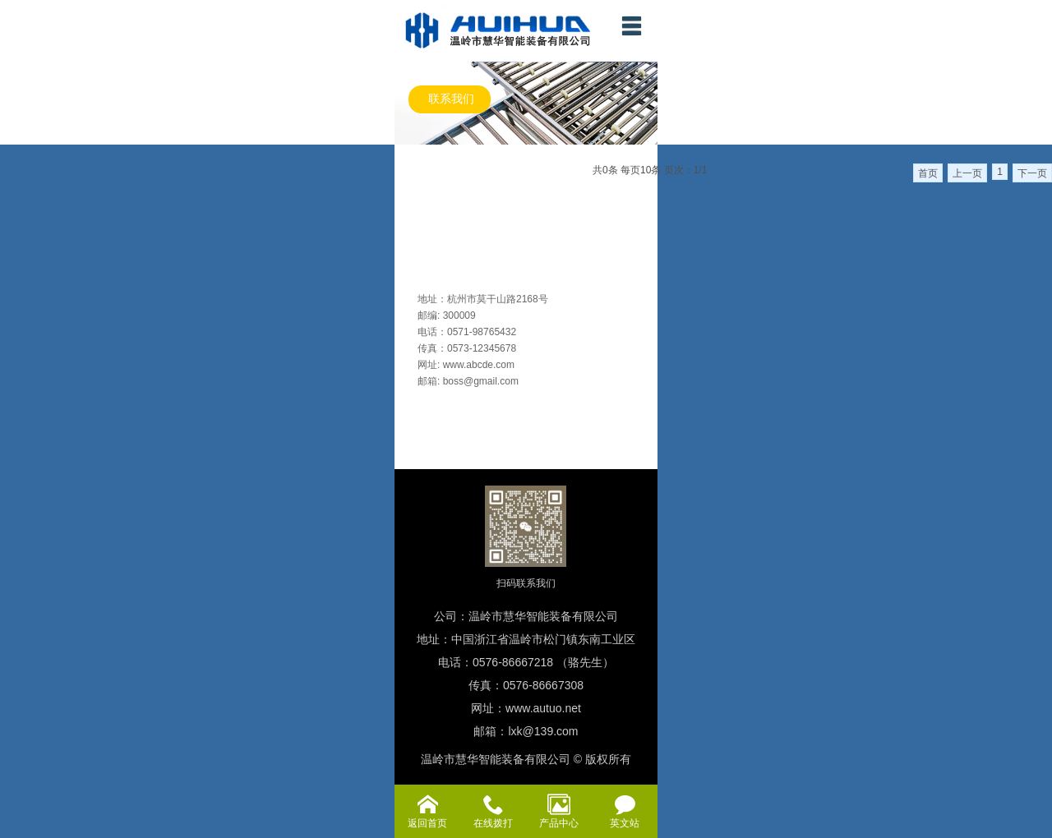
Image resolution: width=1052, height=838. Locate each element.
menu (631, 25)
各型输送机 (423, 227)
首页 (928, 173)
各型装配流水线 (434, 204)
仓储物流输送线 (434, 181)
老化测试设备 (429, 250)
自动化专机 (423, 273)
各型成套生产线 (434, 158)
